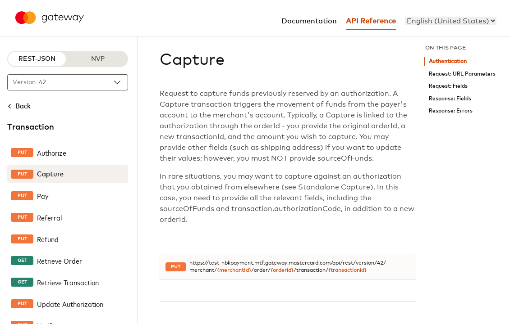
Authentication (448, 61)
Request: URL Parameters (462, 74)
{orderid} (282, 270)
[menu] (450, 21)
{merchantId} (234, 270)
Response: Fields (450, 99)
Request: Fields (448, 86)
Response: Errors (451, 111)
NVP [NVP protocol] (98, 59)
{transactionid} (347, 270)
